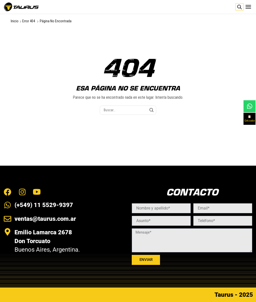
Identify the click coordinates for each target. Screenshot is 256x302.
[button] (248, 7)
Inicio (14, 21)
